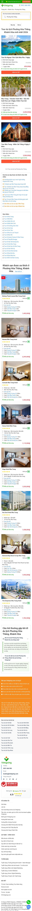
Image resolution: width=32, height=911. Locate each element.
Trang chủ (4, 9)
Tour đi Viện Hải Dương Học (11, 241)
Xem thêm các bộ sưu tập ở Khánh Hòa (14, 206)
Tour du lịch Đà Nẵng (22, 727)
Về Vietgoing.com (6, 895)
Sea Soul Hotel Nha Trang (10, 512)
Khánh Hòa (11, 9)
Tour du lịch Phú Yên (22, 738)
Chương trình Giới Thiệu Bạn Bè (9, 827)
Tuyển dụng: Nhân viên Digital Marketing (12, 868)
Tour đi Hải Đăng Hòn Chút (10, 225)
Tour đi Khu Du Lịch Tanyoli (10, 232)
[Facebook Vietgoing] (4, 779)
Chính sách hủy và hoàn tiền (8, 846)
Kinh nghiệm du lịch (6, 889)
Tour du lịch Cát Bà (6, 732)
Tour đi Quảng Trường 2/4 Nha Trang (13, 237)
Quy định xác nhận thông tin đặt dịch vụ (11, 843)
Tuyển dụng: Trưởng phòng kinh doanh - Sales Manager (15, 862)
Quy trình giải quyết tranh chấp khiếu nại (11, 854)
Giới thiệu (3, 804)
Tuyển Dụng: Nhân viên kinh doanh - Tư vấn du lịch (14, 865)
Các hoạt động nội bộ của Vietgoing (10, 809)
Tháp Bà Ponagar (11, 310)
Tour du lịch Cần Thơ (6, 740)
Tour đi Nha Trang (8, 216)
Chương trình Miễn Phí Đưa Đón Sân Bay (12, 824)
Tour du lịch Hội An (22, 730)
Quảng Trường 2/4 (12, 307)
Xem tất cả (18, 271)
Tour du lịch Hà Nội (6, 722)
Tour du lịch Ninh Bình (23, 722)
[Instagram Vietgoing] (7, 779)
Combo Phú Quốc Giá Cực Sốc (15, 1)
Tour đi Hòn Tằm (8, 230)
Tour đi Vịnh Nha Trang (9, 244)
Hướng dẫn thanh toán (7, 819)
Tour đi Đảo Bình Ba (9, 253)
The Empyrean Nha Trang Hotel (11, 601)
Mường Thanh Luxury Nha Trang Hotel (13, 296)
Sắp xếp (13, 25)
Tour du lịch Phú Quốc (7, 743)
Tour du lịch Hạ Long (6, 730)
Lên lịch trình (26, 1)
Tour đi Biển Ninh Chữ (9, 223)
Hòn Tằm (9, 568)
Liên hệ (3, 807)
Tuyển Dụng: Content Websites (9, 870)
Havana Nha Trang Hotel (9, 339)
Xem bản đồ (6, 305)
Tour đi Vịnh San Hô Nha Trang (11, 246)
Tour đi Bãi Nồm (8, 219)
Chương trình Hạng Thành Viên (9, 830)
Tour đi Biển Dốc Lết (9, 221)
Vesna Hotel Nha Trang (9, 426)
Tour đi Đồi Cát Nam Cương (11, 257)
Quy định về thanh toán (7, 841)
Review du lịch (5, 887)
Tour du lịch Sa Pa (6, 727)
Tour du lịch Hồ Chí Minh (7, 725)
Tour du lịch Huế (5, 738)
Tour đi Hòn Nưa (8, 228)
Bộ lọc (19, 25)
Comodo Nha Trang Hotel (10, 382)
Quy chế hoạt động (6, 851)
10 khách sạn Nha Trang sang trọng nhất (15, 184)
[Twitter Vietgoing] (10, 779)
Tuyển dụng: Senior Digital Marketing (11, 873)
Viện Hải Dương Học (12, 397)
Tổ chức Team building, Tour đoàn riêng (11, 884)
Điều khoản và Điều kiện (7, 838)
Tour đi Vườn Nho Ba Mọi (10, 251)
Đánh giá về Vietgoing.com (8, 817)
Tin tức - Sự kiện (5, 892)
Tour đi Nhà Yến (7, 235)
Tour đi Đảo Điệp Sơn (9, 255)
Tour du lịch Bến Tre (6, 745)
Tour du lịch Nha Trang (23, 732)
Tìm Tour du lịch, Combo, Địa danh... (12, 13)
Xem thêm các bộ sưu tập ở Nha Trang (14, 203)
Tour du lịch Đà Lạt (22, 735)
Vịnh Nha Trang (11, 308)
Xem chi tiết (16, 72)
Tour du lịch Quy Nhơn (7, 750)
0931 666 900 (24, 5)
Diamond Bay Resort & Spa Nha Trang (13, 556)
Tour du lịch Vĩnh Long (7, 748)
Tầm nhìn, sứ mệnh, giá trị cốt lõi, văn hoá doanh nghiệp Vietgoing (16, 813)
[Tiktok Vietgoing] (16, 779)
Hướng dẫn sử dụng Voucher (8, 822)
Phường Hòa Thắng (20, 9)
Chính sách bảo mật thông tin (9, 849)
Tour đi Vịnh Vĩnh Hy (9, 248)
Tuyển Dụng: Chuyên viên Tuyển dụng (11, 876)
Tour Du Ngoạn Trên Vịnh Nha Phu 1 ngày (15, 57)
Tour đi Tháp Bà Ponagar (10, 239)
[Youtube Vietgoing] (13, 779)
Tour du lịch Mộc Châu (23, 725)
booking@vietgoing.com (10, 774)
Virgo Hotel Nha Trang (9, 469)
